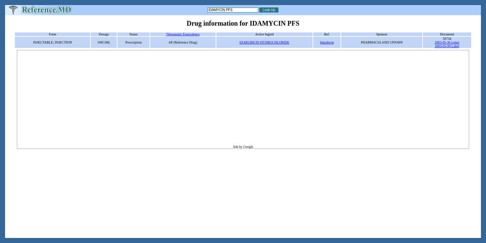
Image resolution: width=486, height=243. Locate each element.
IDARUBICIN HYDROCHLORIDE (265, 42)
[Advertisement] (243, 97)
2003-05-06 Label (447, 46)
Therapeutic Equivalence (183, 34)
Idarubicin (327, 42)
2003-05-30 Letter (447, 42)
